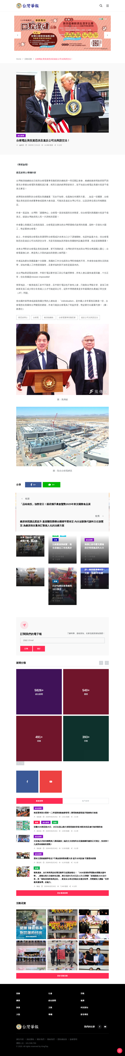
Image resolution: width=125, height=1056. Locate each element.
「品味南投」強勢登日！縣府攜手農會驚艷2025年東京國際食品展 (55, 504)
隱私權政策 (62, 1039)
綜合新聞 (21, 135)
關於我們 (40, 1039)
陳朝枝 (57, 551)
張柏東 (39, 817)
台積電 (36, 317)
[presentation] (17, 35)
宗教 (82, 993)
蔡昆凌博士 (23, 317)
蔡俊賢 (25, 574)
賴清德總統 (48, 317)
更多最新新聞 (62, 893)
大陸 (18, 1014)
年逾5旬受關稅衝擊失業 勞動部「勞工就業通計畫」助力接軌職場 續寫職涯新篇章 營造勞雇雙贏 (30, 541)
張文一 (25, 544)
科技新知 (84, 1007)
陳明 (57, 592)
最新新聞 (39, 801)
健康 (82, 1000)
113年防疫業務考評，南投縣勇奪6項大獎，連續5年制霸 (94, 569)
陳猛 (38, 886)
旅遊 (55, 822)
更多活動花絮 (62, 976)
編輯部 (21, 145)
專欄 (55, 581)
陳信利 (39, 863)
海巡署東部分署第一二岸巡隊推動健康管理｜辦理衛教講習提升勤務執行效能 (66, 813)
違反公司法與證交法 (89, 317)
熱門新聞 (85, 801)
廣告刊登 (20, 1039)
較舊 (100, 516)
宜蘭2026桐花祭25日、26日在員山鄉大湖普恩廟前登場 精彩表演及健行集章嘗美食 (68, 827)
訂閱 (26, 649)
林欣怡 (39, 831)
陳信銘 (90, 551)
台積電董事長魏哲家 (67, 317)
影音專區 (84, 1014)
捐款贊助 (30, 1039)
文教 (55, 540)
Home (18, 59)
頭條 (18, 993)
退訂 (39, 649)
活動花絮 (28, 59)
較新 (25, 499)
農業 (36, 822)
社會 (50, 993)
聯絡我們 (51, 1039)
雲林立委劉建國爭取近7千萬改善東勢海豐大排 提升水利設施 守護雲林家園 (65, 858)
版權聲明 (73, 1039)
